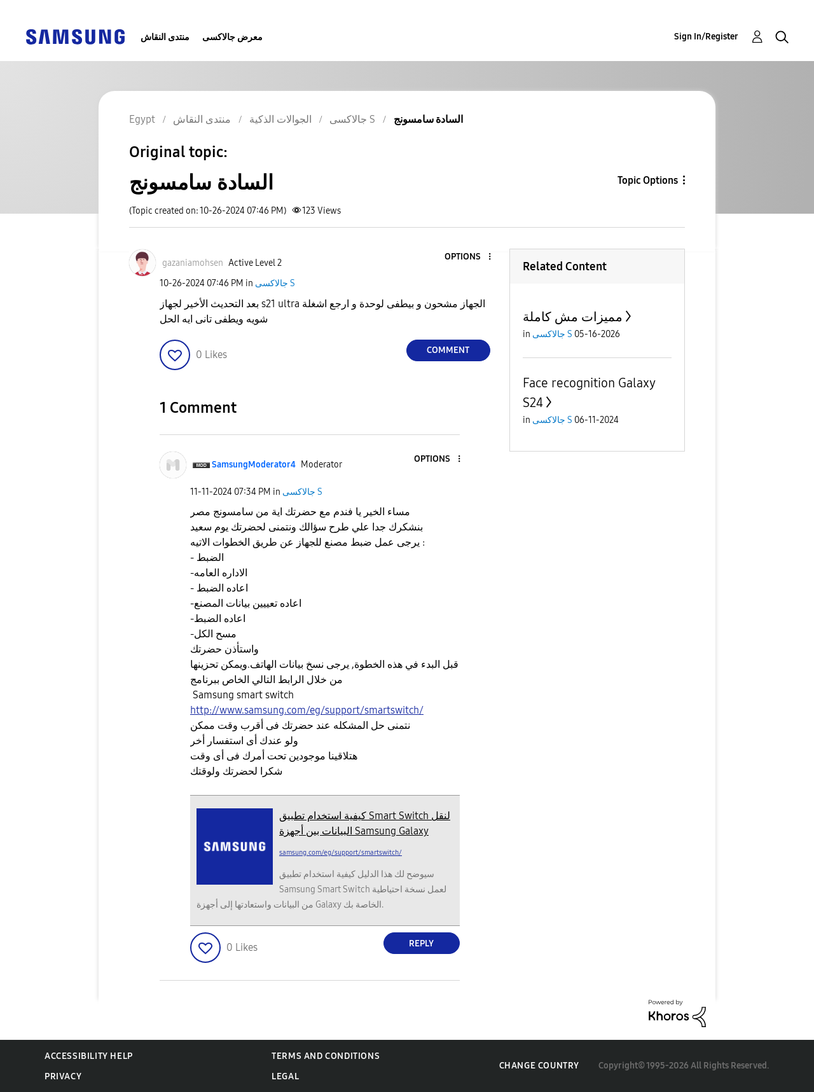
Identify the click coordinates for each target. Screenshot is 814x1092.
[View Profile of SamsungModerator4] (254, 464)
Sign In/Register (706, 36)
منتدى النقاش (165, 37)
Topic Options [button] (647, 180)
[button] (468, 257)
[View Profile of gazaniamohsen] (192, 263)
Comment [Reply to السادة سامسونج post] (448, 350)
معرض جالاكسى (232, 37)
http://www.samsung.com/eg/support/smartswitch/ (307, 710)
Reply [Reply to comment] (421, 943)
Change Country (539, 1065)
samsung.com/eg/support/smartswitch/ (340, 852)
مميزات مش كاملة (573, 316)
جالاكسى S (275, 283)
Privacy (63, 1076)
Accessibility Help (89, 1056)
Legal (285, 1076)
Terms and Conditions (326, 1056)
